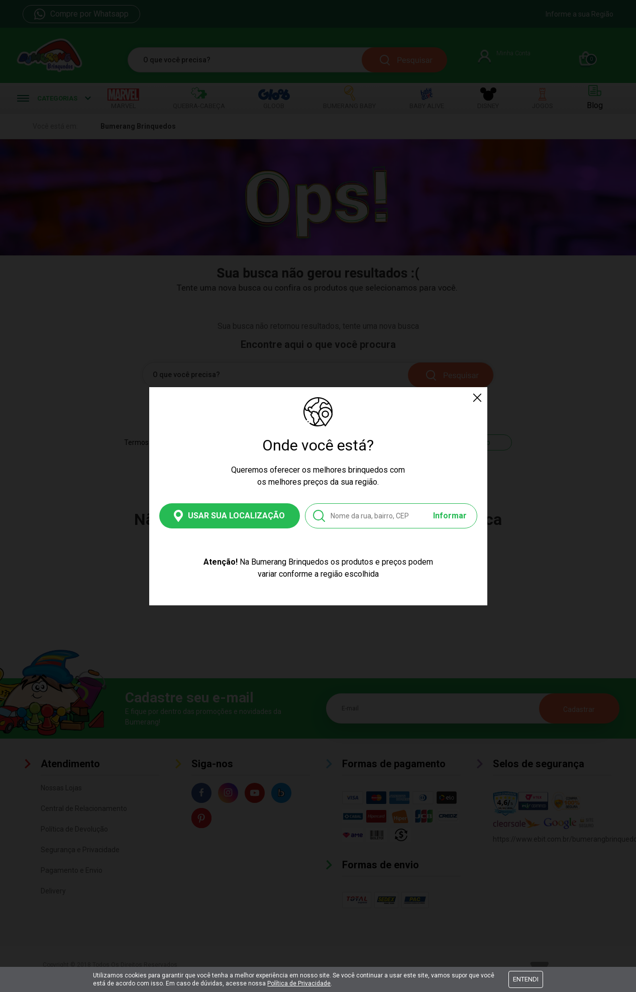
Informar (450, 515)
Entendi (526, 979)
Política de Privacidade (299, 983)
